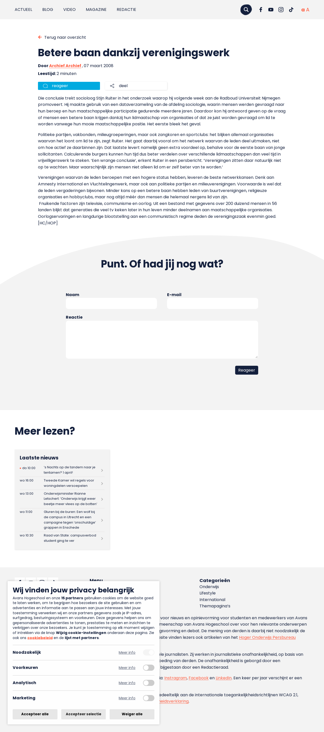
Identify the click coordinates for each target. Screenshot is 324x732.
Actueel (23, 9)
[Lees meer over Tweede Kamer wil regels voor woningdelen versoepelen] (62, 483)
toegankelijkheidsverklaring (161, 701)
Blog (47, 9)
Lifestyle (207, 593)
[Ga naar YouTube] (271, 10)
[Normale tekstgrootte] (303, 9)
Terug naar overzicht (65, 37)
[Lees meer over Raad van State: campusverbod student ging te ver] (62, 538)
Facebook (199, 678)
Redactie (126, 9)
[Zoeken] (246, 9)
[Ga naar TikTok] (291, 10)
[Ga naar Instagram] (281, 10)
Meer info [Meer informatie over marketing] (127, 698)
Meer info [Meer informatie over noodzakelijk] (127, 652)
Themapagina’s (214, 606)
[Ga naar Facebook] (261, 10)
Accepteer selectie (83, 714)
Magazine (96, 9)
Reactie (74, 317)
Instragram (175, 678)
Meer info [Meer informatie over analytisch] (127, 683)
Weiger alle (132, 714)
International (212, 600)
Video (69, 9)
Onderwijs (209, 587)
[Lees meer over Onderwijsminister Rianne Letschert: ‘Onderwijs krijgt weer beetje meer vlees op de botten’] (62, 499)
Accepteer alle (35, 714)
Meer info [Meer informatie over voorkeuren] (127, 667)
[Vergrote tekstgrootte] (307, 9)
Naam (72, 295)
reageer (60, 86)
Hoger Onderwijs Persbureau (267, 637)
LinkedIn (224, 678)
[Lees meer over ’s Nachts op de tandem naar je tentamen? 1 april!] (62, 470)
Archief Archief (65, 66)
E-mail (174, 295)
